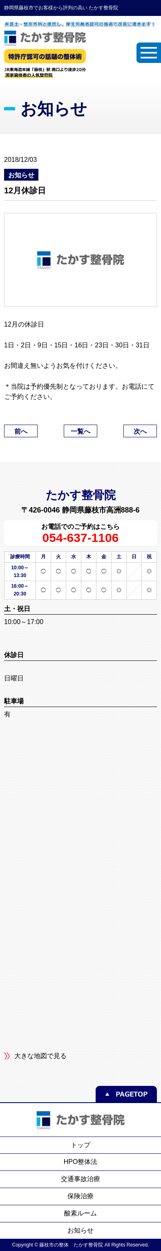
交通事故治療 (80, 1178)
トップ (80, 1144)
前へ (20, 431)
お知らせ (80, 1230)
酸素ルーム (80, 1213)
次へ (140, 431)
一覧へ (80, 431)
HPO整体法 (81, 1161)
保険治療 (80, 1196)
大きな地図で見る (40, 1055)
